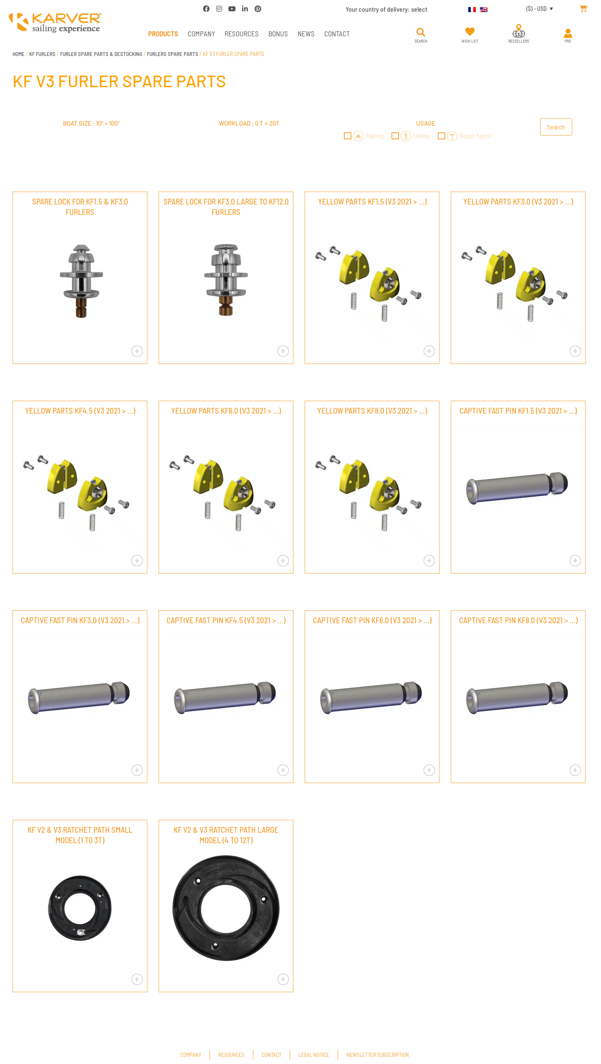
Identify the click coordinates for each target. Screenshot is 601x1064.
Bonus (278, 33)
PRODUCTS (163, 33)
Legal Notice (313, 1054)
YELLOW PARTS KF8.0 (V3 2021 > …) (372, 410)
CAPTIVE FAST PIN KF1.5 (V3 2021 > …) (518, 410)
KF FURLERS (42, 54)
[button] (421, 32)
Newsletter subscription (377, 1054)
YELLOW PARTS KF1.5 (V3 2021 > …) (372, 201)
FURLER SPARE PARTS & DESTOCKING (101, 54)
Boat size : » (91, 123)
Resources (242, 33)
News (306, 33)
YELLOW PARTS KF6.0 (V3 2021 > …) (226, 410)
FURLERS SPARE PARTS (172, 54)
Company (201, 33)
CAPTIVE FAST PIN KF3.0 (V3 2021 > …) (80, 620)
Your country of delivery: (386, 9)
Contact (337, 33)
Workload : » (249, 123)
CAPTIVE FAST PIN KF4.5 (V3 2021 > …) (226, 620)
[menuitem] (470, 8)
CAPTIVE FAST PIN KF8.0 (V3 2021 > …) (518, 620)
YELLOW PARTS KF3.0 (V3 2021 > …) (518, 201)
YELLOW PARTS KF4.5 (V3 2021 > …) (80, 410)
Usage (425, 123)
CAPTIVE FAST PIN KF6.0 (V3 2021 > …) (372, 620)
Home (19, 54)
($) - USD (536, 8)
